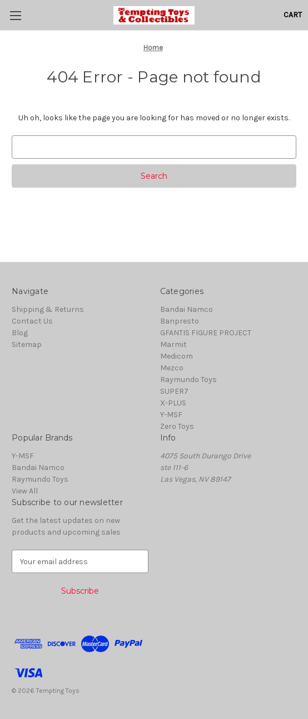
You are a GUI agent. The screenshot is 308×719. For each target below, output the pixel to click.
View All (25, 491)
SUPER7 (174, 391)
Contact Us (32, 321)
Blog (20, 333)
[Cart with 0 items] (292, 14)
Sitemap (27, 344)
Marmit (173, 344)
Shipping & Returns (48, 309)
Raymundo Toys (188, 379)
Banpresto (179, 321)
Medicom (176, 356)
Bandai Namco (186, 309)
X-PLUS (173, 403)
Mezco (171, 368)
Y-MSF (171, 414)
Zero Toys (177, 426)
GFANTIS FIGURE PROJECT (205, 333)
